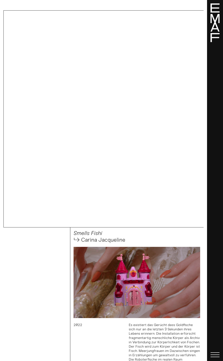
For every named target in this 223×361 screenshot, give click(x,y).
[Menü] (215, 180)
